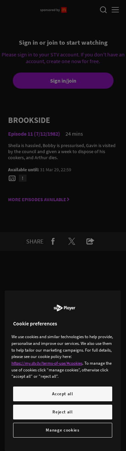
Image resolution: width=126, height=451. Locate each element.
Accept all (62, 394)
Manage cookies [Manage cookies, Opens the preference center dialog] (62, 430)
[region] (63, 370)
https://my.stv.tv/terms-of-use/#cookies (46, 363)
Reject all (62, 412)
